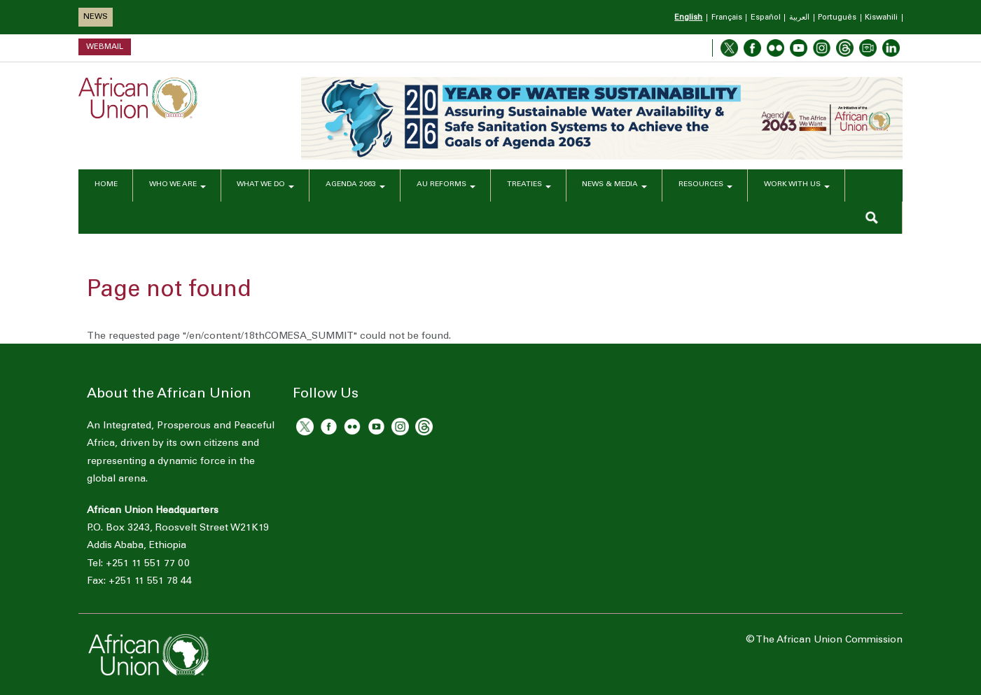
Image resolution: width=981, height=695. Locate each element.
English (688, 18)
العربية (799, 18)
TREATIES (529, 186)
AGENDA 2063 (356, 186)
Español (766, 18)
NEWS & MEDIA (615, 186)
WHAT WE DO (266, 186)
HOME (105, 186)
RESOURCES (707, 186)
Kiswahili (881, 18)
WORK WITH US (798, 186)
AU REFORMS (446, 186)
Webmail (104, 46)
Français (726, 18)
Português (837, 18)
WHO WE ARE (177, 186)
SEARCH (871, 218)
